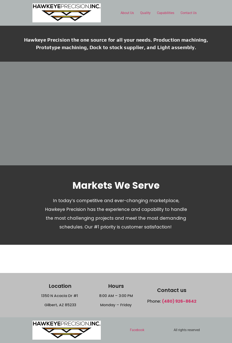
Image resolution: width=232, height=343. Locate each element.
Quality (145, 13)
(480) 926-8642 (179, 301)
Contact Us (189, 13)
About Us (127, 13)
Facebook (137, 330)
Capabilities (165, 13)
